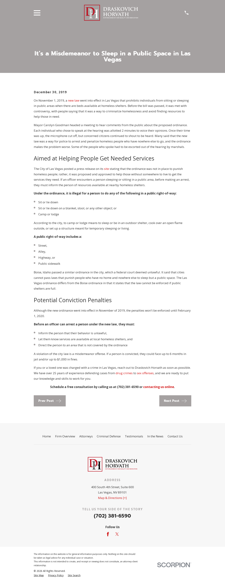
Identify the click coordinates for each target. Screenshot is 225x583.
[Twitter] (117, 534)
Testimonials (134, 436)
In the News (155, 436)
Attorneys (86, 436)
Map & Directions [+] (112, 498)
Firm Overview (65, 436)
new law (73, 100)
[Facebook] (108, 534)
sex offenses (145, 373)
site (106, 169)
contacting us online (158, 387)
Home (46, 436)
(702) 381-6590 (112, 515)
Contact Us (175, 436)
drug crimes (124, 373)
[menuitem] (39, 575)
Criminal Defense (109, 436)
